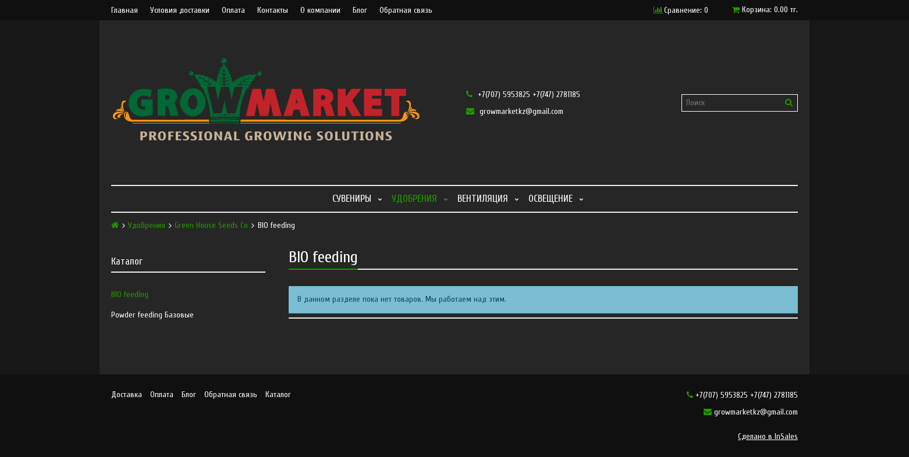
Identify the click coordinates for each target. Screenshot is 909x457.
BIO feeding (129, 294)
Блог (360, 10)
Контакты (272, 10)
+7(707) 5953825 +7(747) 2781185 (523, 94)
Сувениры (351, 198)
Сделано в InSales (768, 436)
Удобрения (414, 198)
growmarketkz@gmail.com (514, 111)
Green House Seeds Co (211, 226)
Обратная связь (405, 10)
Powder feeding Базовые (152, 315)
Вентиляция (482, 198)
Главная (124, 10)
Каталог (278, 394)
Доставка (126, 394)
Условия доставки (180, 10)
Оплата (233, 10)
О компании (320, 10)
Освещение (550, 198)
